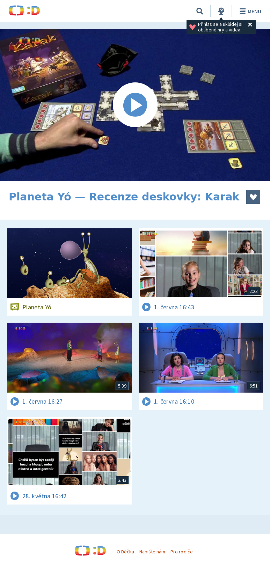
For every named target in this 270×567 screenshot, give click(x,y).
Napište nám (152, 551)
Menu (249, 11)
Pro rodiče (181, 551)
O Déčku (125, 551)
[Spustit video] (135, 105)
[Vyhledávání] (199, 11)
